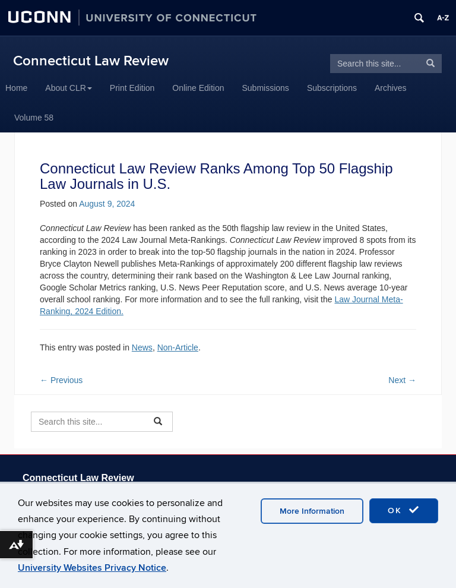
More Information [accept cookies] (312, 511)
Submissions (265, 88)
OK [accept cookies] (404, 510)
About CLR (68, 88)
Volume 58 (33, 117)
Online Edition (198, 88)
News (142, 347)
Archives (391, 88)
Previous (61, 380)
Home (16, 88)
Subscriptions (332, 88)
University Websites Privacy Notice (92, 568)
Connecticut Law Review (91, 60)
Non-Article (177, 347)
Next (402, 380)
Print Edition (132, 88)
